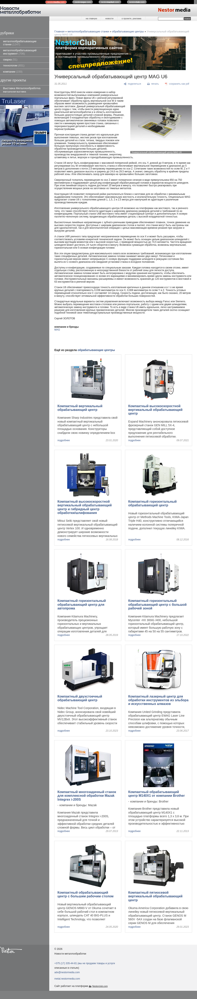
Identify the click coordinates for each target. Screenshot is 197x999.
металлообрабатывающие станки (20, 43)
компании (12, 71)
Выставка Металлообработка (21, 90)
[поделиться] (132, 84)
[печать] (153, 84)
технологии (13, 65)
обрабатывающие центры (128, 31)
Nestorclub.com (100, 986)
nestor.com (56, 2)
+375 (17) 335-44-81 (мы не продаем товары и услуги (84, 963)
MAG (57, 329)
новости (109, 18)
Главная (59, 31)
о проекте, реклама (131, 18)
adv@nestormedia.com (67, 972)
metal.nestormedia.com (67, 978)
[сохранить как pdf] (177, 84)
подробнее (63, 440)
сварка (10, 59)
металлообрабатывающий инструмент (20, 52)
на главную (91, 18)
